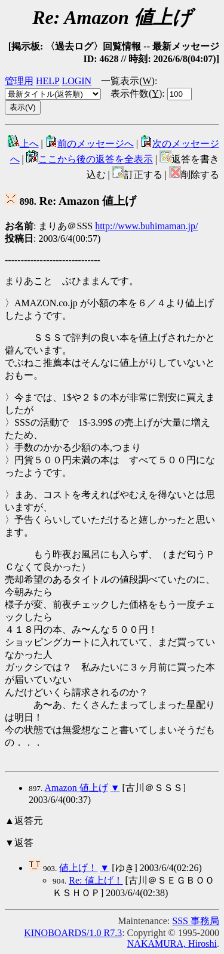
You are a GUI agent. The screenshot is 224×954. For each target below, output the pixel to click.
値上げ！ (78, 868)
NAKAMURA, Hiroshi (172, 943)
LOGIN (76, 81)
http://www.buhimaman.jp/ (146, 226)
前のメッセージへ (89, 144)
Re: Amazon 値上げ (70, 201)
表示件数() (136, 93)
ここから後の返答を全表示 (89, 159)
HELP (47, 81)
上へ (23, 144)
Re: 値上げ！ (95, 880)
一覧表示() (128, 81)
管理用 (19, 81)
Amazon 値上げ (76, 788)
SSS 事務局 (195, 921)
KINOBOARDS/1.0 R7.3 (73, 933)
